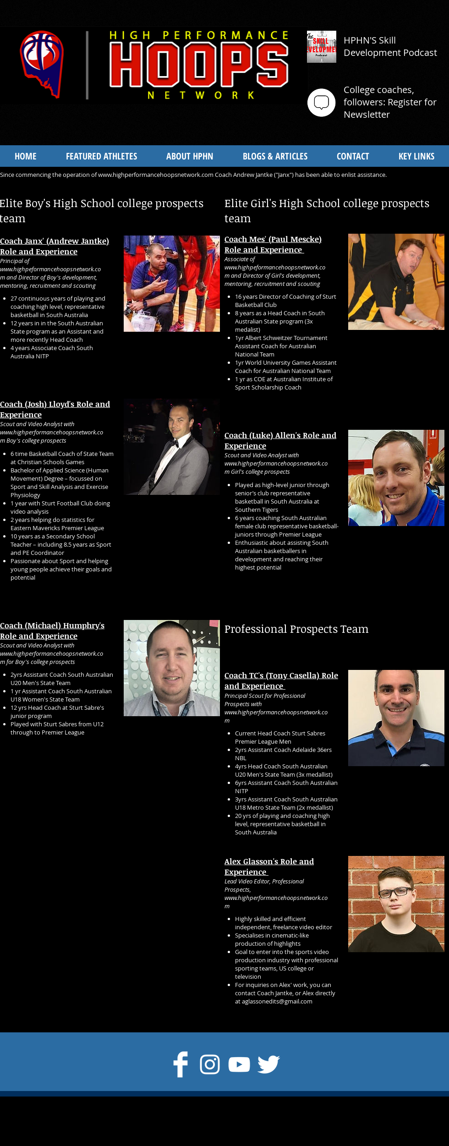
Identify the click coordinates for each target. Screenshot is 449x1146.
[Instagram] (210, 1064)
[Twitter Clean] (268, 1064)
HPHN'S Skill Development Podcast (390, 46)
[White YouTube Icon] (239, 1064)
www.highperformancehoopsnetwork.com (156, 174)
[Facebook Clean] (180, 1064)
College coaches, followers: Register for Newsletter (390, 102)
